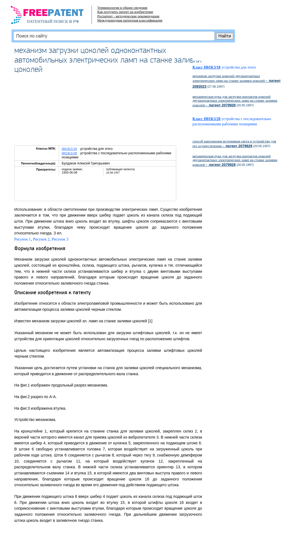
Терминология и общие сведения (122, 8)
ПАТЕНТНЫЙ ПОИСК (47, 21)
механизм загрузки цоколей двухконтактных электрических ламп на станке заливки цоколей (236, 81)
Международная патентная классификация (129, 20)
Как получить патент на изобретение (125, 12)
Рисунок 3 (60, 239)
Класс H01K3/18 (206, 67)
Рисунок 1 (22, 239)
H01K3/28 (69, 153)
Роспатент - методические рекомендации (128, 16)
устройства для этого (241, 67)
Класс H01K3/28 (206, 119)
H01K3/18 (69, 149)
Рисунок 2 (41, 239)
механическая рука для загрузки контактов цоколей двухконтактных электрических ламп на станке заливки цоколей (234, 100)
